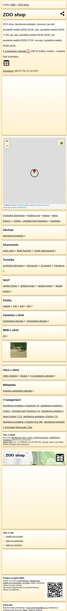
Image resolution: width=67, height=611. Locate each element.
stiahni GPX (8, 442)
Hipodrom (59, 265)
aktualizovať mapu (18, 438)
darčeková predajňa (13, 236)
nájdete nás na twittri (14, 536)
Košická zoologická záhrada (17, 391)
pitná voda (8, 251)
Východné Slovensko (14, 215)
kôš (15, 306)
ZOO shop (23, 5)
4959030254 (54, 438)
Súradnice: (8, 71)
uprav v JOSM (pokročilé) (37, 438)
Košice (45, 215)
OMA (13, 5)
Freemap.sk (38, 205)
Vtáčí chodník (10, 376)
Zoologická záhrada (13, 321)
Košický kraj (33, 215)
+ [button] (7, 141)
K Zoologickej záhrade (16, 51)
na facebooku (22, 581)
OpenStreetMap (23, 205)
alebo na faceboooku (14, 541)
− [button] (7, 146)
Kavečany (55, 221)
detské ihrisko (10, 286)
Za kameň (46, 265)
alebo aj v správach (14, 545)
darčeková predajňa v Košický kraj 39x (23, 422)
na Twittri (26, 583)
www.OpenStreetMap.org (37, 608)
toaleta (6, 306)
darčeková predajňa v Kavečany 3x (21, 405)
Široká (23, 376)
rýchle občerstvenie (44, 251)
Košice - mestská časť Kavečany (31, 221)
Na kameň (32, 265)
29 (4, 336)
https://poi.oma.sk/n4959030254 (15, 207)
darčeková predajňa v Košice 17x (40, 416)
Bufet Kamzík (24, 251)
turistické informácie (13, 265)
